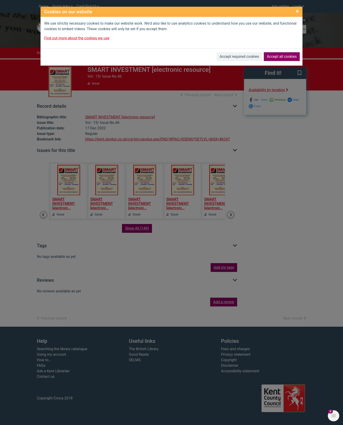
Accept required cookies (239, 56)
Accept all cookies (282, 56)
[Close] (297, 11)
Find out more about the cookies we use (76, 38)
